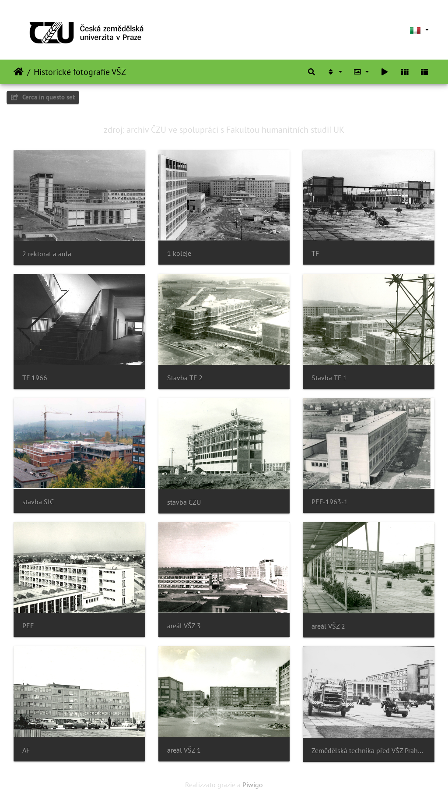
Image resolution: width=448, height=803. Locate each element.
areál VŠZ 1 (184, 750)
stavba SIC (38, 502)
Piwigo (252, 784)
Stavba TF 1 (329, 378)
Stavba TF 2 (185, 378)
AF (26, 750)
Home (19, 71)
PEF (28, 626)
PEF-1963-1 (330, 502)
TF (315, 253)
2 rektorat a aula (46, 254)
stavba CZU (184, 502)
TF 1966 (34, 378)
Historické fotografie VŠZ (80, 72)
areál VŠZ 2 (328, 626)
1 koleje (179, 253)
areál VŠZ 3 (184, 626)
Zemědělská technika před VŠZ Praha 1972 (369, 750)
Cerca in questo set (43, 97)
